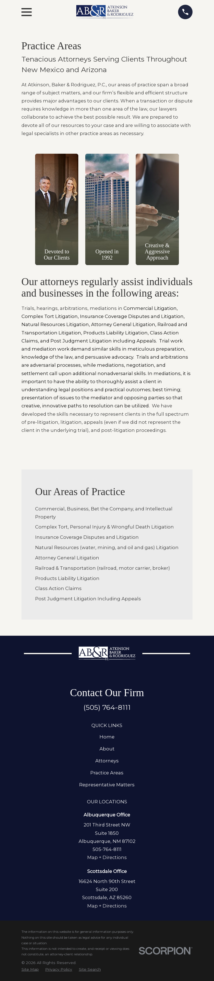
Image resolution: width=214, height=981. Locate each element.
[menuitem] (30, 969)
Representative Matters (107, 784)
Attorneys (107, 761)
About (107, 749)
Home (107, 737)
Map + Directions (107, 857)
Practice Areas (106, 772)
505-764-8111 (107, 849)
